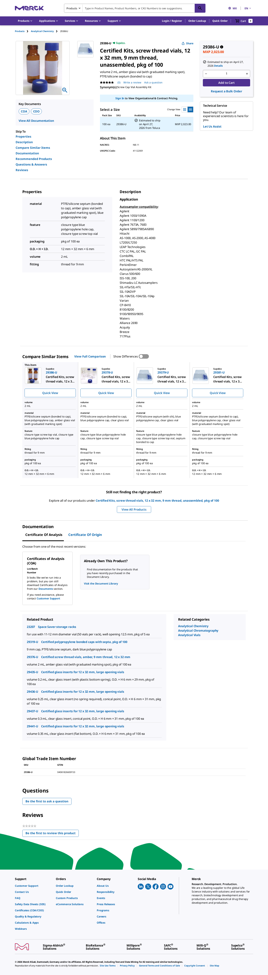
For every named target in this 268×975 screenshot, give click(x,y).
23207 (31, 627)
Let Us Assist (212, 126)
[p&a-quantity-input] (226, 73)
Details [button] (218, 65)
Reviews (22, 170)
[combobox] (134, 8)
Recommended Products (34, 159)
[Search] (200, 8)
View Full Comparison (90, 356)
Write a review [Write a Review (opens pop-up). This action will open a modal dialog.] (132, 82)
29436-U (32, 692)
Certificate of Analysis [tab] (43, 534)
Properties (23, 136)
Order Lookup (197, 21)
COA (24, 111)
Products (20, 31)
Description (24, 142)
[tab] (23, 31)
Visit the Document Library (101, 583)
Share (187, 43)
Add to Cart (226, 83)
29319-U (32, 642)
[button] (172, 21)
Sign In (119, 98)
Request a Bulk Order (226, 91)
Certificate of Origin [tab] (85, 534)
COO (36, 111)
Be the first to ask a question (46, 801)
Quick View (50, 393)
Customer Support (48, 598)
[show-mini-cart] (244, 20)
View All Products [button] (134, 509)
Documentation (27, 153)
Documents (46, 588)
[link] (33, 886)
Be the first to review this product (52, 834)
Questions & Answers (31, 164)
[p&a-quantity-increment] (247, 74)
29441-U (32, 726)
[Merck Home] (29, 8)
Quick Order (220, 21)
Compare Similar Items (33, 148)
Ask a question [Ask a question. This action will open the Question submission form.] (153, 82)
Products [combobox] (71, 8)
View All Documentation (36, 121)
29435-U (32, 672)
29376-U (32, 657)
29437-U (32, 711)
